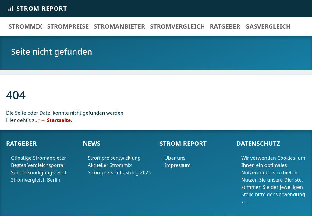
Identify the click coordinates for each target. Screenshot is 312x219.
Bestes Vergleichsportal (38, 165)
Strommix (25, 26)
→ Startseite (56, 120)
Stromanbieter (119, 26)
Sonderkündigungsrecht (38, 172)
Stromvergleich (177, 26)
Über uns (175, 158)
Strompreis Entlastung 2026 (119, 172)
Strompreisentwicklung (114, 158)
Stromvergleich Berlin (35, 179)
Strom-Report (37, 8)
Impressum (178, 165)
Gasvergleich (268, 26)
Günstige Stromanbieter (38, 158)
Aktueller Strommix (110, 165)
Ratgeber (225, 26)
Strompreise (68, 26)
